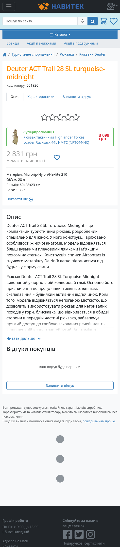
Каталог (59, 34)
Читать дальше (23, 338)
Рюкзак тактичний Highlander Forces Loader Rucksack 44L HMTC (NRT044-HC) (56, 140)
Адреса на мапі (15, 541)
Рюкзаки (67, 54)
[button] (112, 6)
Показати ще (19, 199)
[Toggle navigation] (8, 6)
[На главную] (4, 54)
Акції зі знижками (41, 43)
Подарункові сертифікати (84, 543)
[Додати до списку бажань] (57, 157)
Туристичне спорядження (33, 54)
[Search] (40, 21)
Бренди (12, 43)
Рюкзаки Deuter (92, 54)
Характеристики (41, 96)
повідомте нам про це (99, 421)
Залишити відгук (77, 96)
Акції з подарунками (81, 43)
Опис (15, 96)
